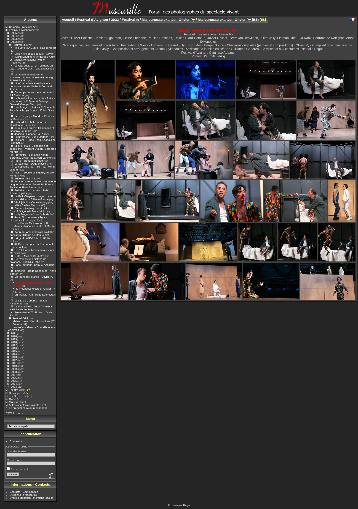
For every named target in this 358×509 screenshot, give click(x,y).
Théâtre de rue (18, 395)
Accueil (68, 19)
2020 (14, 336)
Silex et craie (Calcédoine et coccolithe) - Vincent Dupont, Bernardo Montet (33, 148)
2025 (14, 32)
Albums (30, 19)
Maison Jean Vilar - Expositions (31, 321)
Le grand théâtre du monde (25, 407)
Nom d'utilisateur (17, 451)
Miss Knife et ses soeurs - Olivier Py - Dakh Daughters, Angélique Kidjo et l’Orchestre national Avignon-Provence (32, 58)
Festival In (19, 44)
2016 (14, 347)
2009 (14, 368)
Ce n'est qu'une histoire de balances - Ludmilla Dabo (28, 260)
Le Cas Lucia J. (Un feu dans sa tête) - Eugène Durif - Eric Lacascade (32, 67)
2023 (14, 38)
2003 (14, 386)
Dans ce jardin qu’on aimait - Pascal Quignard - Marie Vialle (29, 210)
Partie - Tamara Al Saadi (28, 160)
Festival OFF (20, 318)
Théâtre (13, 389)
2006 (14, 377)
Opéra (12, 398)
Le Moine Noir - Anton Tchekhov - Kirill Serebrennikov (32, 308)
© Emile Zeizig (214, 56)
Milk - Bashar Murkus (27, 205)
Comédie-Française (20, 26)
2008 (14, 371)
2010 (14, 365)
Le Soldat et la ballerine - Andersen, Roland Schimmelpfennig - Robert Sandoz (32, 77)
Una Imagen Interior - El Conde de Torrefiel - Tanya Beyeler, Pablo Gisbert (33, 109)
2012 (14, 359)
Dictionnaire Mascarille (23, 494)
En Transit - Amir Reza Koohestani (35, 294)
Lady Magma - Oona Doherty (32, 214)
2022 (14, 41)
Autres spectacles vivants (24, 404)
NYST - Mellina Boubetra (29, 255)
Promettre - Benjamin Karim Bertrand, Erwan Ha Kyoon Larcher (31, 156)
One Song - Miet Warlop (28, 222)
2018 (14, 342)
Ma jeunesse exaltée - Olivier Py (33, 276)
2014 (14, 353)
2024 (14, 35)
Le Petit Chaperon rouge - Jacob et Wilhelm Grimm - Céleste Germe (33, 198)
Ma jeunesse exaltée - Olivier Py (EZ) (228, 19)
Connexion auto (18, 469)
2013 (14, 356)
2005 (14, 380)
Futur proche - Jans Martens (31, 136)
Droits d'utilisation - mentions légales (31, 497)
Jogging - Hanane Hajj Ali (29, 133)
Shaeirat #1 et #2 (24, 178)
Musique (14, 401)
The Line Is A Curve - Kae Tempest (35, 47)
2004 (14, 383)
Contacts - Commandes (24, 491)
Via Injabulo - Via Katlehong (31, 202)
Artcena (17, 324)
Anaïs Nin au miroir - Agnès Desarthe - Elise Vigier (28, 218)
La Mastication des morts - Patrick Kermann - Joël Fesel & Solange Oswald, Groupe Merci (32, 101)
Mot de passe (15, 459)
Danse (13, 393)
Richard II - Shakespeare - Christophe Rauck (28, 123)
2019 (14, 339)
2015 (14, 350)
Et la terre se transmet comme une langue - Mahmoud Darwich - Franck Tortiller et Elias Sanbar (33, 184)
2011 (14, 362)
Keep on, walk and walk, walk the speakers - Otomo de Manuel (32, 233)
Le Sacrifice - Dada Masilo (30, 163)
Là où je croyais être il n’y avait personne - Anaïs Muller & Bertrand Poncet (31, 86)
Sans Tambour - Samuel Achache (34, 264)
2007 (14, 374)
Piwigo (186, 505)
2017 (14, 345)
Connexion (16, 441)
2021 (14, 333)
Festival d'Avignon (20, 29)
